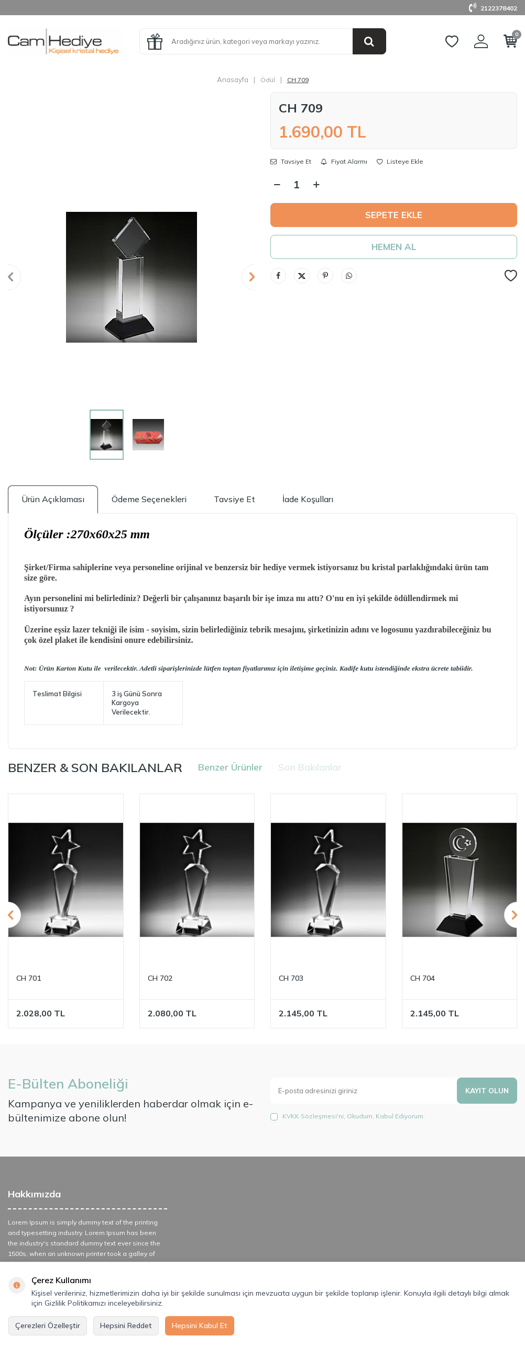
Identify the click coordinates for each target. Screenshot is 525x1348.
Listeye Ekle (400, 161)
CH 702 (160, 978)
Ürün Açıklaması (52, 499)
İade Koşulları (307, 499)
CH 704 (422, 978)
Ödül (267, 80)
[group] (131, 277)
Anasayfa (232, 79)
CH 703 (291, 978)
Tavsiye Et (290, 161)
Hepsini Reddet (126, 1325)
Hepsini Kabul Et (199, 1325)
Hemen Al (394, 248)
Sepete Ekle (394, 215)
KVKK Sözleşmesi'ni (313, 1116)
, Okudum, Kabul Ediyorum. (347, 1116)
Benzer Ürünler (230, 767)
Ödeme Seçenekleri (149, 499)
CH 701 (28, 978)
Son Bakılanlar (310, 767)
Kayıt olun (486, 1090)
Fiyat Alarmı (344, 161)
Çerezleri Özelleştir (47, 1325)
